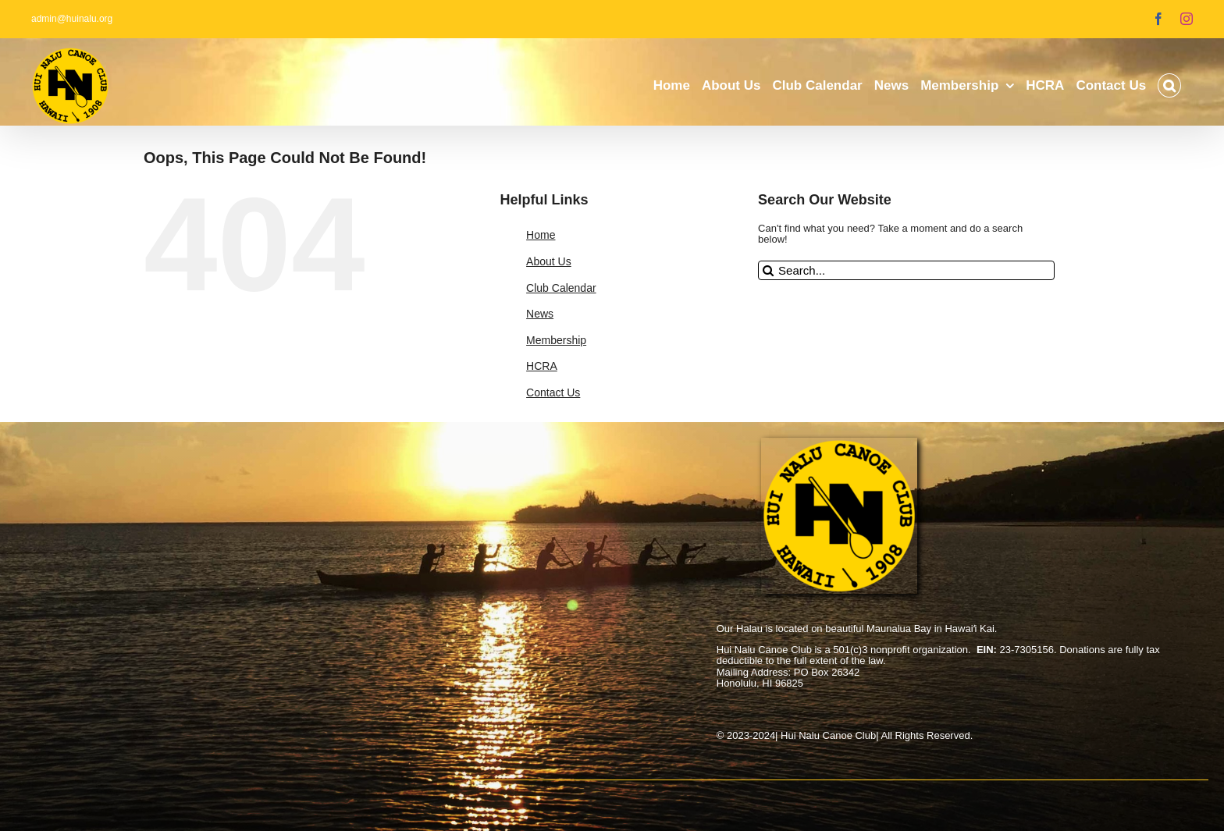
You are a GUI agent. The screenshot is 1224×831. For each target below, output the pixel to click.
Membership (556, 340)
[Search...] (906, 270)
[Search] (767, 270)
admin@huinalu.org (71, 18)
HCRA (541, 366)
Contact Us (553, 392)
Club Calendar (561, 288)
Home (540, 235)
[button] (1169, 85)
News (539, 313)
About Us (548, 261)
